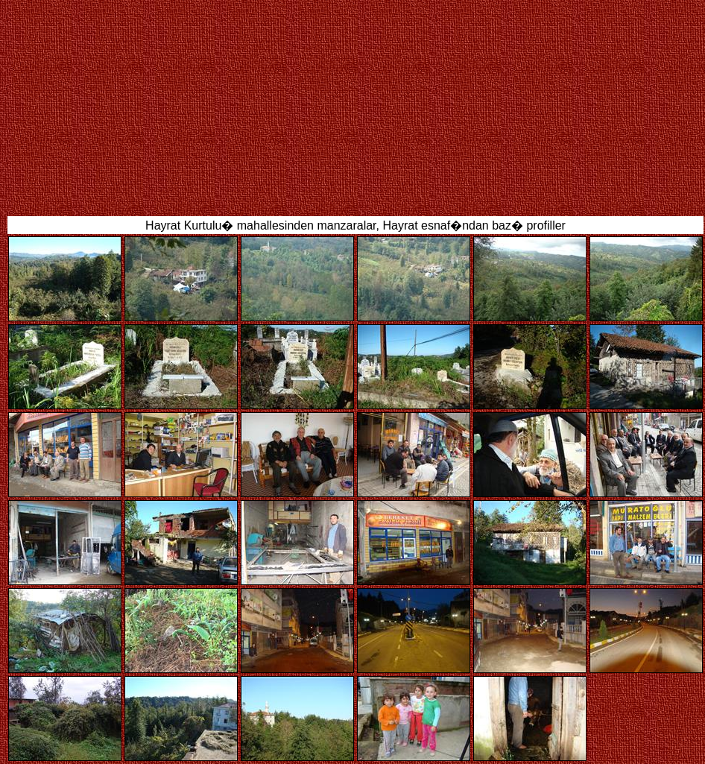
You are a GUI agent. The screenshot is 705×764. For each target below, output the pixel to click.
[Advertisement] (358, 106)
